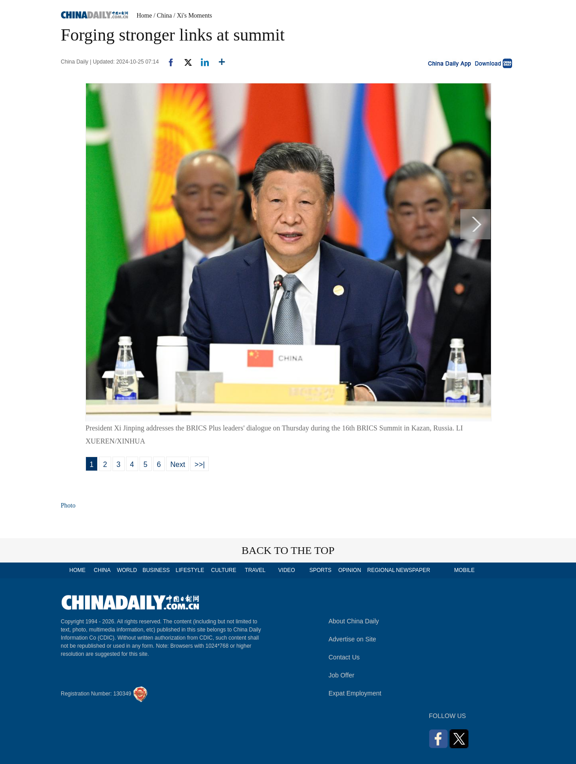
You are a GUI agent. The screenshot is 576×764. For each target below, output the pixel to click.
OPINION (349, 570)
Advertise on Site (352, 639)
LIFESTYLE (190, 570)
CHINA (102, 570)
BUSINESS (156, 570)
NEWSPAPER (412, 570)
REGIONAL (381, 570)
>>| (199, 464)
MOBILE (464, 570)
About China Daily (353, 621)
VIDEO (286, 570)
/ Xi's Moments (193, 15)
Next (177, 464)
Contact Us (344, 657)
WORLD (127, 570)
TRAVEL (255, 570)
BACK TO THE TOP (288, 550)
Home (144, 15)
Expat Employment (355, 693)
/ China (162, 15)
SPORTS (320, 570)
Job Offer (341, 675)
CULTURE (223, 570)
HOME (77, 570)
